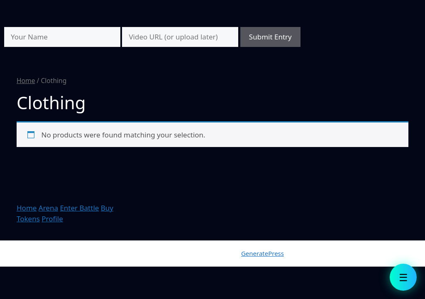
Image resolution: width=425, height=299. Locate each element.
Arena (48, 208)
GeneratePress (262, 253)
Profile (52, 218)
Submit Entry (270, 37)
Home (26, 80)
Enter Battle (79, 208)
